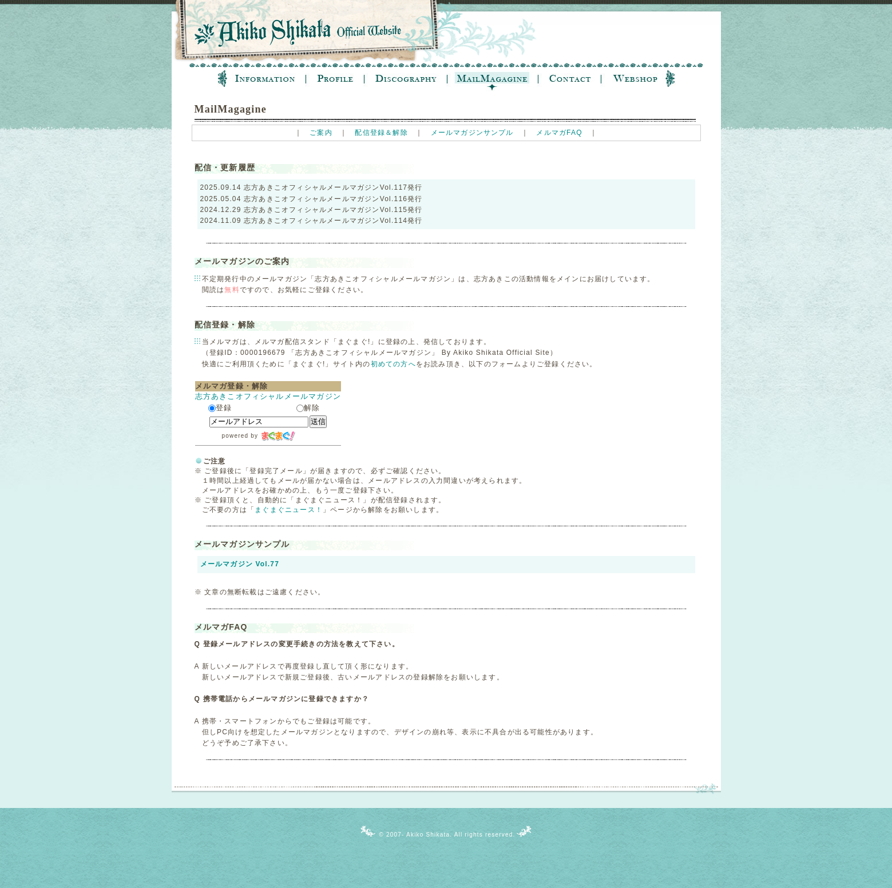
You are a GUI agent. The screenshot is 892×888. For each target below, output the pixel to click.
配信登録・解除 (225, 324)
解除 (308, 407)
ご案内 (321, 133)
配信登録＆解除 (381, 133)
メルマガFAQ (559, 133)
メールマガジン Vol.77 (240, 564)
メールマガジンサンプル (472, 133)
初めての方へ (393, 364)
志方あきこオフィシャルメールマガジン (268, 396)
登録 (220, 407)
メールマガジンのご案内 (242, 261)
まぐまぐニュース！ (289, 510)
